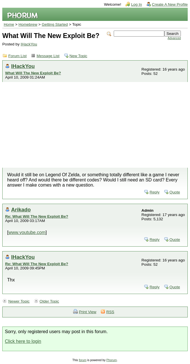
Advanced (174, 38)
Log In (136, 4)
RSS (110, 312)
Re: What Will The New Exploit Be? (36, 216)
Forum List (17, 56)
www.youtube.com (26, 232)
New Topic (78, 56)
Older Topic (49, 301)
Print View (87, 312)
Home (9, 24)
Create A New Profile (170, 4)
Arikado (21, 210)
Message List (48, 56)
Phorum (111, 360)
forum (83, 360)
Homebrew (28, 24)
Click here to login (23, 341)
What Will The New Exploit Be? (33, 73)
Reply (154, 192)
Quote (174, 192)
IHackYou (29, 44)
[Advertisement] (95, 125)
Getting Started (55, 24)
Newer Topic (19, 301)
